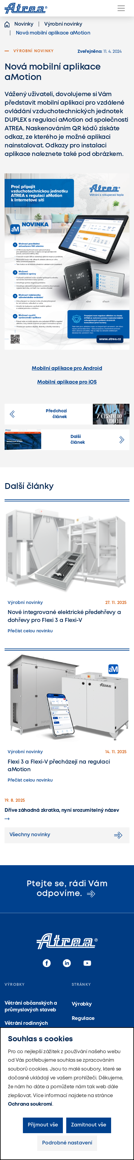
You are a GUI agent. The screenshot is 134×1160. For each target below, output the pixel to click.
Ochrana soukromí (30, 1104)
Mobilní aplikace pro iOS (66, 382)
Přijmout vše (43, 1125)
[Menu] (121, 8)
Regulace (83, 1018)
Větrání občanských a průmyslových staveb (31, 1006)
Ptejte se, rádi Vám (67, 889)
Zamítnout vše (88, 1125)
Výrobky (82, 1004)
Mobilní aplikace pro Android (67, 368)
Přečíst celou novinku (30, 631)
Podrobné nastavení (67, 1143)
